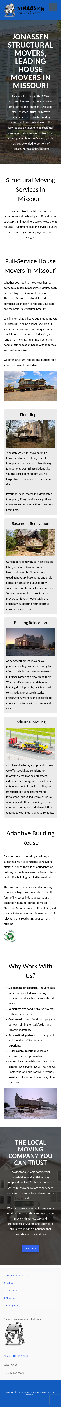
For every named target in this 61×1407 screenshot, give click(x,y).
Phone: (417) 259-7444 (16, 1356)
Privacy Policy (12, 1305)
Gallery (8, 1283)
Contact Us (10, 1290)
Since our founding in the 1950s (30, 96)
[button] (53, 7)
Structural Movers (17, 1275)
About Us (10, 1297)
